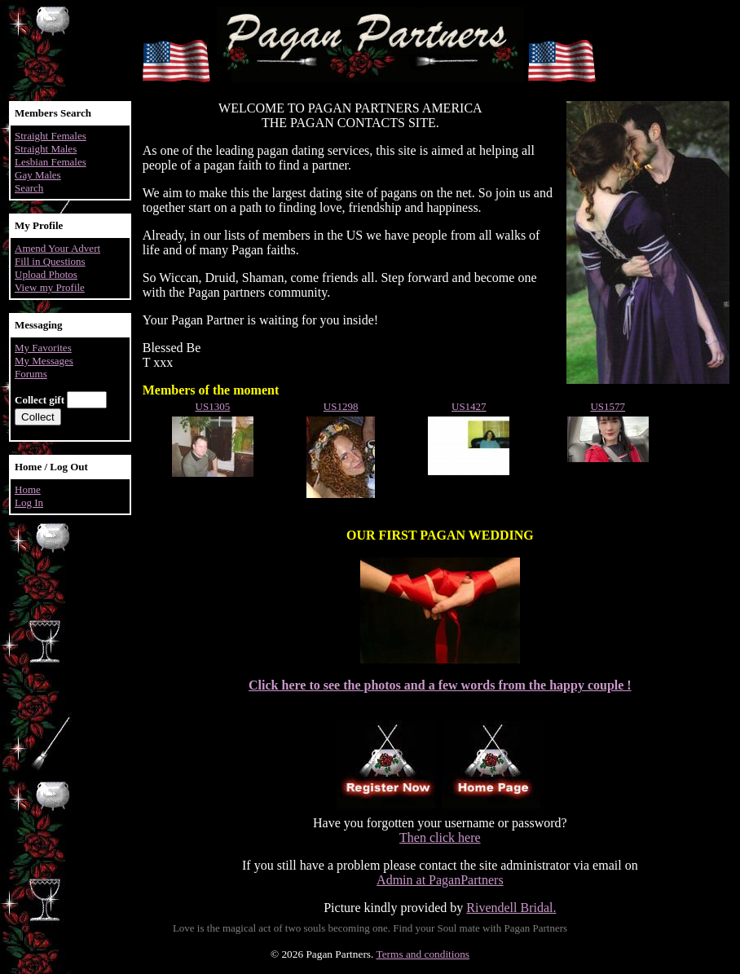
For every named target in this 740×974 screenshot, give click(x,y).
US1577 (607, 406)
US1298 (341, 406)
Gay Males (38, 175)
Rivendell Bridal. (511, 908)
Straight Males (46, 149)
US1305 (213, 406)
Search (29, 188)
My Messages (44, 361)
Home (28, 489)
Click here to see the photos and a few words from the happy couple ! (440, 685)
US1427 (469, 406)
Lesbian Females (50, 162)
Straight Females (50, 136)
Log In (29, 502)
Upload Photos (46, 274)
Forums (31, 374)
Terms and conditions (422, 954)
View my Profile (50, 287)
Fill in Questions (50, 261)
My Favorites (43, 348)
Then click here (440, 837)
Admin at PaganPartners (440, 880)
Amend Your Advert (57, 248)
